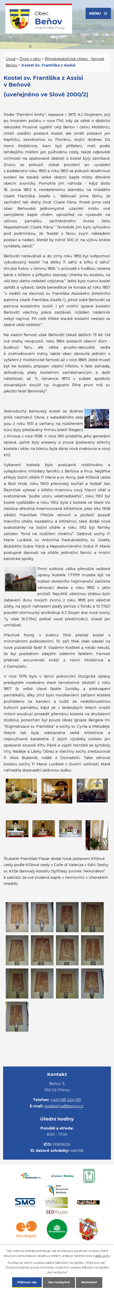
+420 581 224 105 (65, 1100)
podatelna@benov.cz (63, 1106)
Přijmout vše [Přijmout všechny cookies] (27, 1282)
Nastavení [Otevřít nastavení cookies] (89, 1282)
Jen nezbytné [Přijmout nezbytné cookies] (59, 1282)
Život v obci (30, 59)
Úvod (10, 59)
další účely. (102, 1256)
